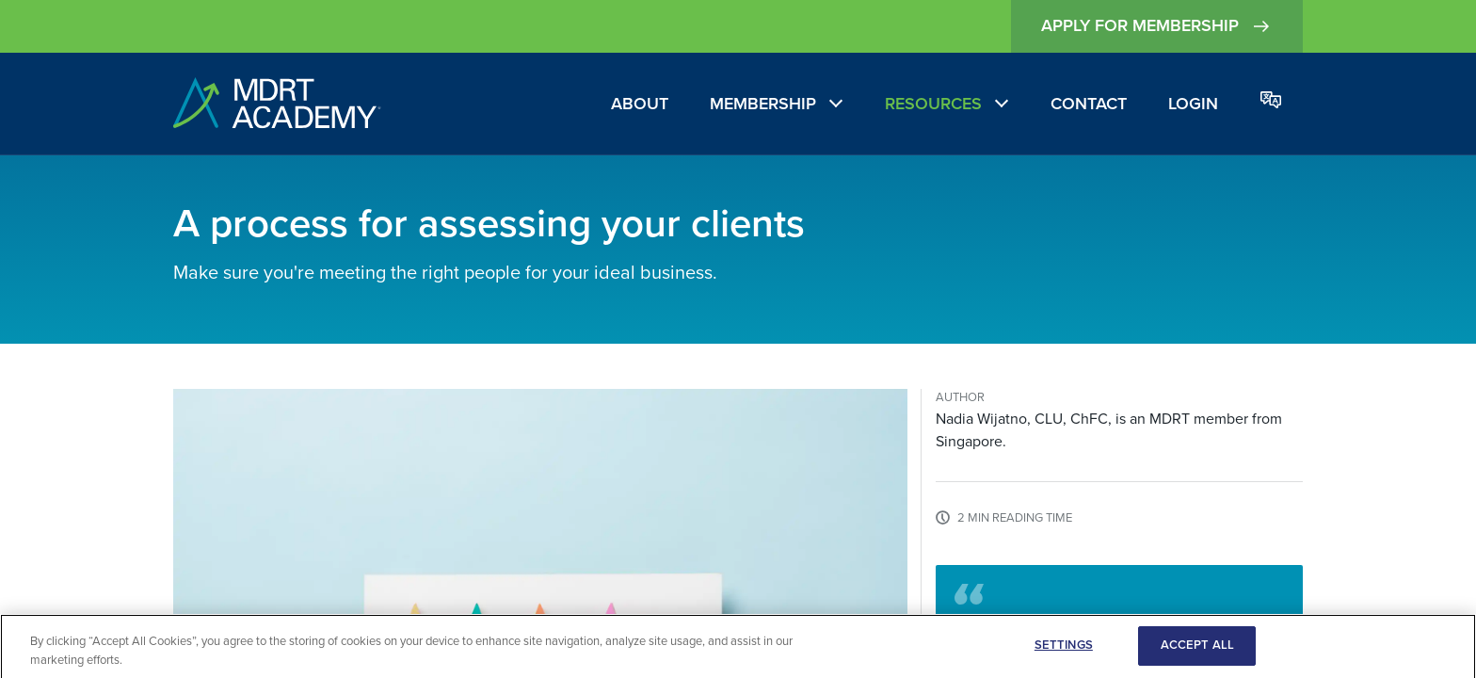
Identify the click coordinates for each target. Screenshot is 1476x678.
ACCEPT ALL (1197, 648)
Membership (763, 103)
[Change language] (1270, 101)
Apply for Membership (1157, 26)
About (639, 103)
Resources (933, 103)
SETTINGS (1064, 648)
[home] (277, 104)
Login (1193, 103)
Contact (1089, 103)
